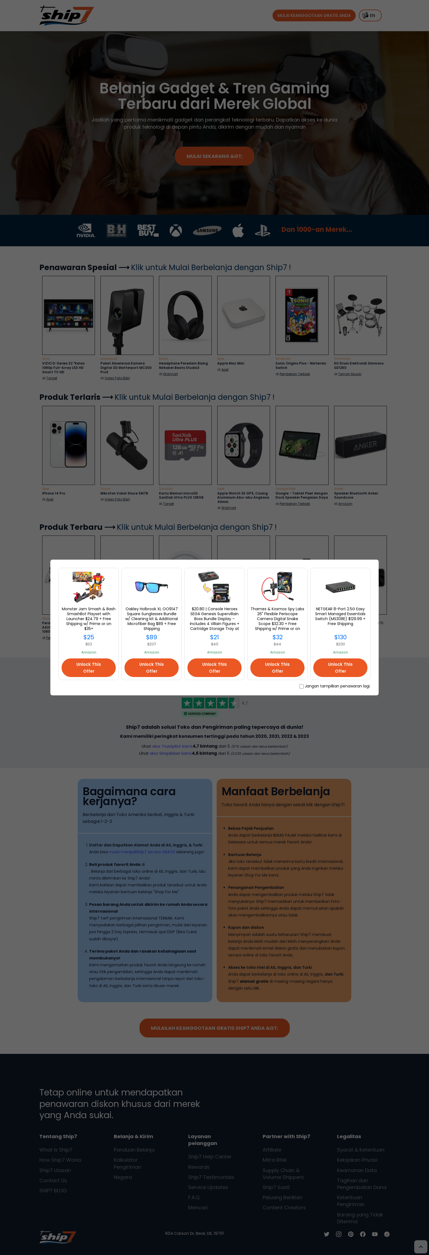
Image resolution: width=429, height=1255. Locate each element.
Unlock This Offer (88, 667)
